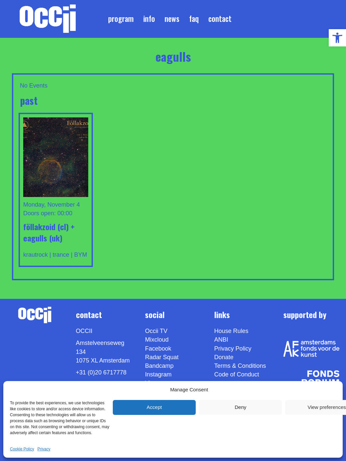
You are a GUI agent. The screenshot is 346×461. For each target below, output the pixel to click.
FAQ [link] (194, 18)
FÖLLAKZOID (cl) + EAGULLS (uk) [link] (49, 232)
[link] (337, 37)
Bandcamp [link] (159, 365)
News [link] (172, 18)
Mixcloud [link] (157, 339)
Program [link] (121, 18)
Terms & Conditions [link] (240, 365)
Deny (240, 407)
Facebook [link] (158, 348)
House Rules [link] (231, 331)
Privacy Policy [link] (232, 348)
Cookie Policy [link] (22, 449)
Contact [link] (220, 18)
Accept (154, 407)
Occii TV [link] (156, 331)
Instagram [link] (158, 374)
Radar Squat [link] (161, 357)
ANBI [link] (221, 339)
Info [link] (149, 18)
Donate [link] (224, 357)
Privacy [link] (43, 449)
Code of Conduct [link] (236, 374)
